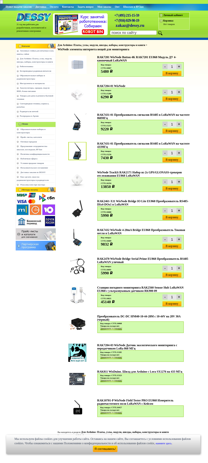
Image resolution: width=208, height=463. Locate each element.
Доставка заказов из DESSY (33, 172)
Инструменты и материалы (32, 83)
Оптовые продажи (28, 142)
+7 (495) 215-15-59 (126, 15)
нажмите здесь (164, 443)
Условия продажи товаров (32, 163)
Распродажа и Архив (29, 116)
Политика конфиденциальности (35, 154)
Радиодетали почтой (29, 111)
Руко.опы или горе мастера (32, 185)
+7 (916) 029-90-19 (126, 20)
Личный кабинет (173, 15)
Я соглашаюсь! (105, 449)
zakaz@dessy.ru (130, 25)
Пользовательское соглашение (34, 168)
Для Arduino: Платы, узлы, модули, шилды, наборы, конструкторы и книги (125, 432)
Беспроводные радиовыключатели (35, 71)
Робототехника (26, 66)
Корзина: (168, 20)
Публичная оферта (28, 158)
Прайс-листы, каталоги (31, 137)
